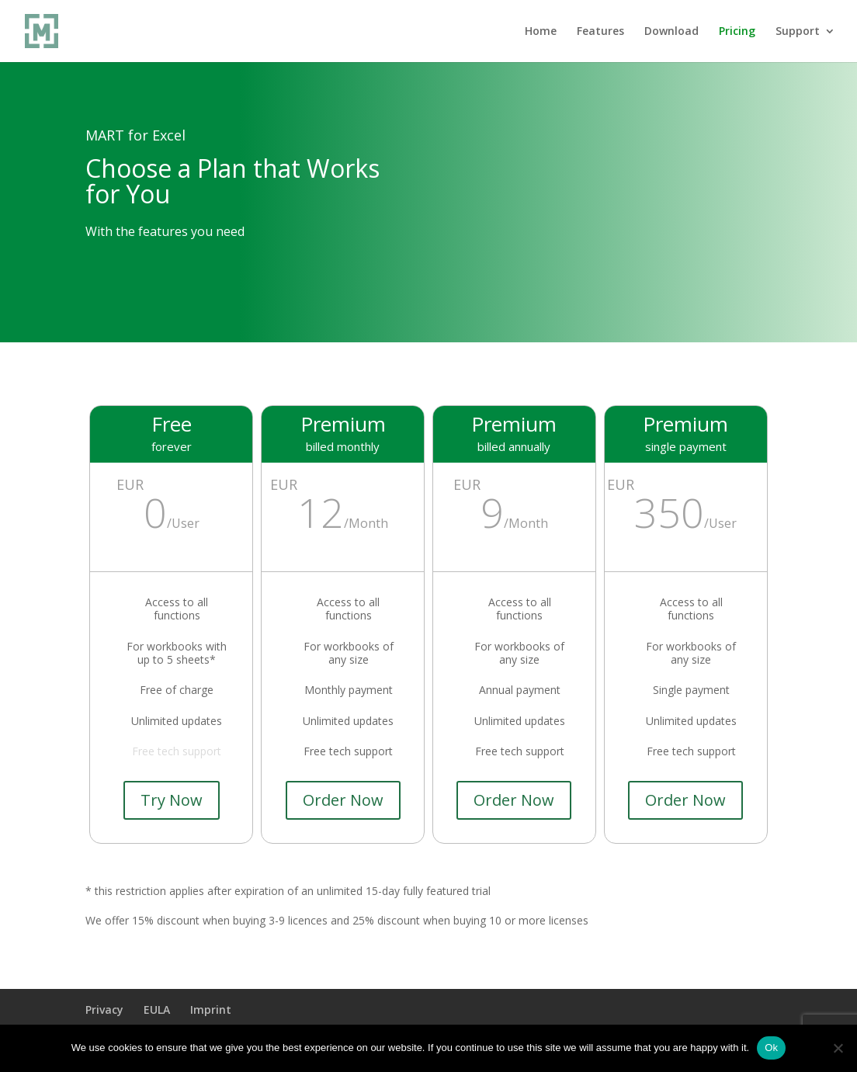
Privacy (104, 1009)
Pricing (737, 32)
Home (541, 32)
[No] (837, 1048)
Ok (771, 1047)
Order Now (343, 799)
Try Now (172, 799)
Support (797, 32)
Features (600, 32)
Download (671, 32)
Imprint (210, 1009)
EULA (157, 1009)
